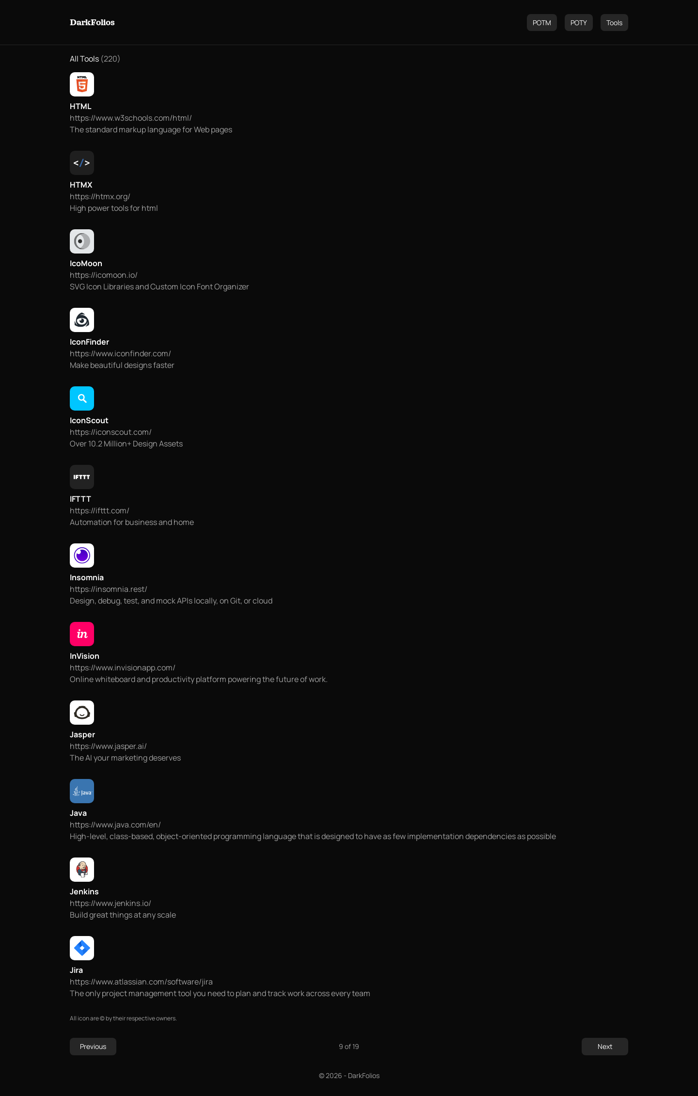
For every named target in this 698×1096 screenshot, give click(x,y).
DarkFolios (92, 22)
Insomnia (87, 577)
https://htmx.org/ (100, 196)
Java (78, 813)
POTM (542, 22)
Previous (93, 1046)
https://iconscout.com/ (111, 432)
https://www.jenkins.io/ (110, 903)
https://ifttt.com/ (99, 510)
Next (605, 1046)
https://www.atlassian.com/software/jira (141, 981)
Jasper (82, 734)
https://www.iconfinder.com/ (120, 353)
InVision (84, 656)
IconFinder (89, 341)
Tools (614, 22)
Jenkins (84, 891)
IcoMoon (86, 263)
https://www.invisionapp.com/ (122, 667)
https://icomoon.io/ (104, 275)
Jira (76, 970)
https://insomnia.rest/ (108, 589)
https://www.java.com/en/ (115, 824)
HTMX (81, 184)
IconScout (89, 420)
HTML (81, 106)
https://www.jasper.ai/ (108, 746)
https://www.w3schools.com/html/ (131, 117)
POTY (579, 22)
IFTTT (80, 498)
